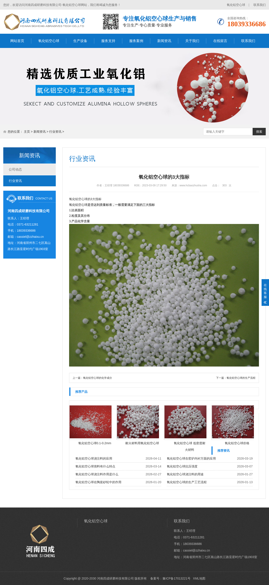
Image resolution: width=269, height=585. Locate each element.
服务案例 (136, 41)
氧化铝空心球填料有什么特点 (95, 466)
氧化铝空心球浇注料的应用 (93, 458)
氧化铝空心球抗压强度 (182, 466)
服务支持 (108, 41)
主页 (27, 131)
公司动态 (15, 169)
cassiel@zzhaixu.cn (30, 236)
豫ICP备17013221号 (176, 578)
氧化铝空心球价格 (237, 443)
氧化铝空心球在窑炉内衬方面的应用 (191, 458)
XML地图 (199, 578)
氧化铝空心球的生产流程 (241, 377)
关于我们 (192, 41)
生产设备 (80, 41)
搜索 (259, 131)
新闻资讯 (164, 41)
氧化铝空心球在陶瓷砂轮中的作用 (98, 482)
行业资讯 (55, 131)
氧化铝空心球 (236, 5)
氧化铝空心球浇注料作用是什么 (96, 474)
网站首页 (17, 41)
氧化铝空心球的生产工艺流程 (187, 482)
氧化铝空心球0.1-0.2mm (94, 443)
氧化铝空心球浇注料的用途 (185, 474)
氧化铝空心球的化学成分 (97, 377)
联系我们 (259, 5)
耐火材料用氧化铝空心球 (142, 443)
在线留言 (220, 41)
